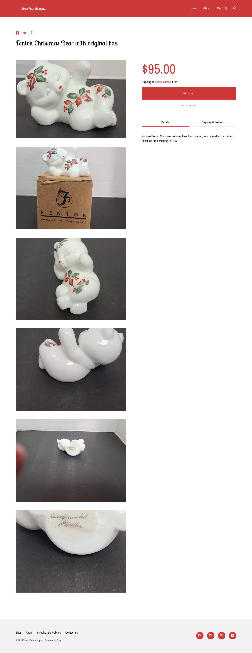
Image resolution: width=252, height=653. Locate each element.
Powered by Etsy (53, 640)
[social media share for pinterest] (32, 33)
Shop (194, 8)
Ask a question (189, 105)
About (207, 8)
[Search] (234, 8)
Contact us (71, 632)
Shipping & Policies (212, 122)
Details (165, 122)
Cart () (222, 8)
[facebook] (232, 635)
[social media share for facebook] (17, 33)
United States (163, 82)
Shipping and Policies (49, 632)
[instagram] (199, 635)
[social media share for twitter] (25, 33)
